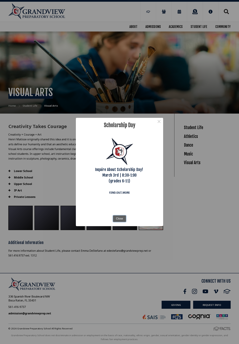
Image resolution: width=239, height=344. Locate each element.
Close (119, 218)
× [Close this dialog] (159, 122)
